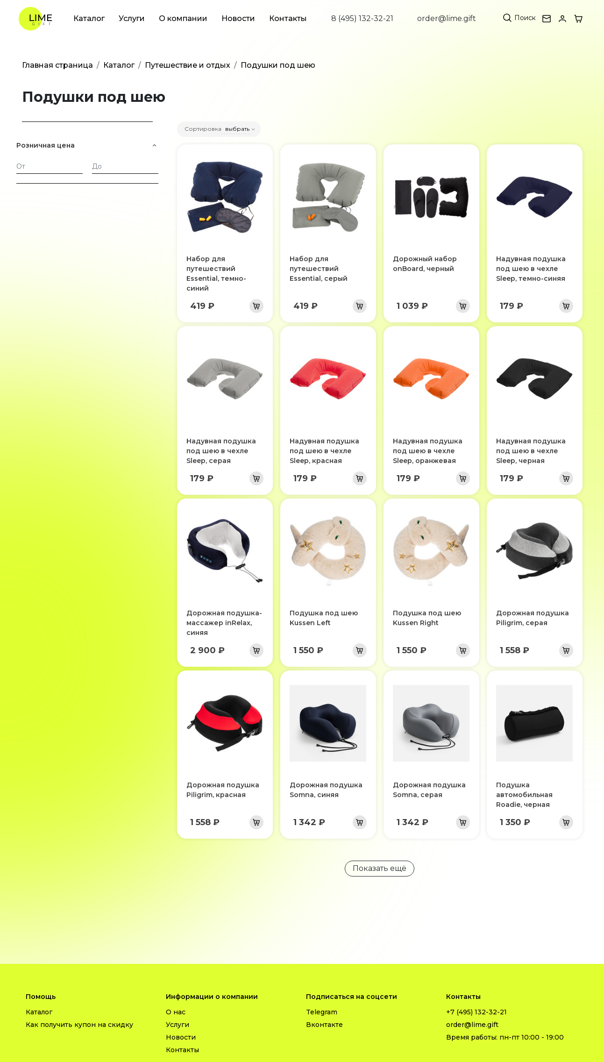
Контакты (288, 18)
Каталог (89, 18)
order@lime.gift (446, 18)
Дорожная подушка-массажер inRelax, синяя (224, 623)
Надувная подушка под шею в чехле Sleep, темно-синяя (531, 269)
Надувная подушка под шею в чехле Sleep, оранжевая (427, 451)
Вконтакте (324, 1024)
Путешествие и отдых (187, 65)
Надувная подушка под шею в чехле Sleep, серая (221, 451)
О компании (183, 18)
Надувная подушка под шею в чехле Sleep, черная (531, 451)
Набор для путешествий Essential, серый (319, 269)
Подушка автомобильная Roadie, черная (524, 795)
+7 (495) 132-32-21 (476, 1012)
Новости (238, 18)
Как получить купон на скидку (79, 1024)
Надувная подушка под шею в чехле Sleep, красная (324, 451)
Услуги (132, 18)
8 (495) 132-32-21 (362, 18)
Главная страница (57, 65)
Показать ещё (379, 868)
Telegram (321, 1012)
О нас (175, 1012)
